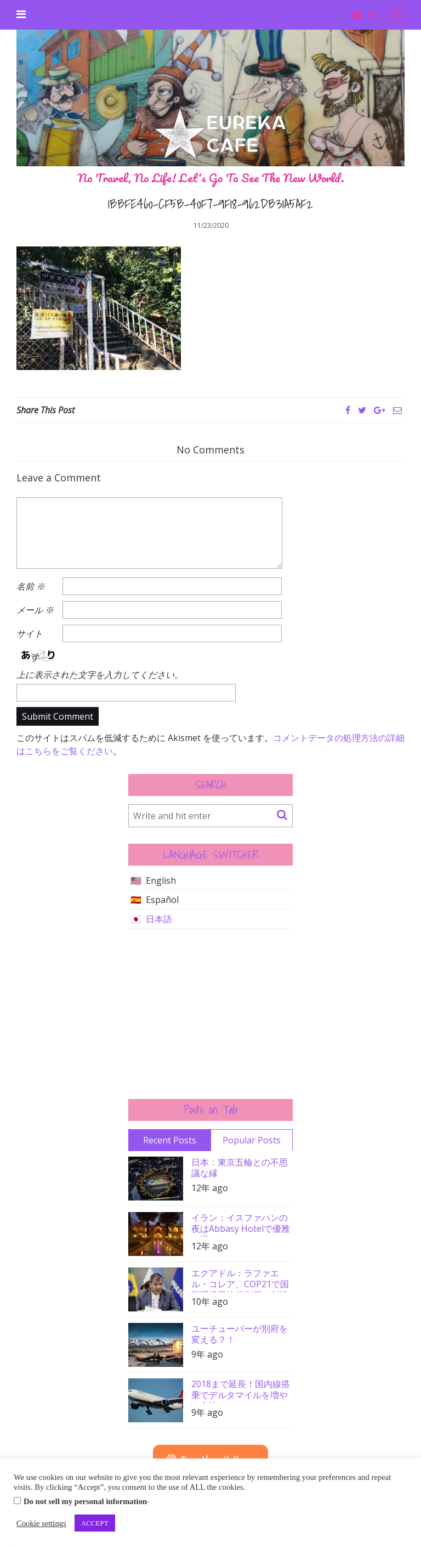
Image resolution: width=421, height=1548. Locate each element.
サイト (29, 633)
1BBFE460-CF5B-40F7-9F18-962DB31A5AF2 (210, 203)
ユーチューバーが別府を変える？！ (239, 1334)
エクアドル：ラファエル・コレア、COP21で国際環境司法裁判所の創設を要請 (240, 1279)
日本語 (159, 919)
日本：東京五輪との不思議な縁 (239, 1168)
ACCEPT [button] (95, 1523)
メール (35, 610)
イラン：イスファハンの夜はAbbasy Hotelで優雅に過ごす (240, 1224)
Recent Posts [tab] (169, 1140)
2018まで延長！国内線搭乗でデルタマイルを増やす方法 (240, 1390)
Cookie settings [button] (41, 1523)
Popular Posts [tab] (252, 1140)
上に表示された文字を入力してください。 (99, 675)
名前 (30, 586)
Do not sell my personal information (85, 1501)
